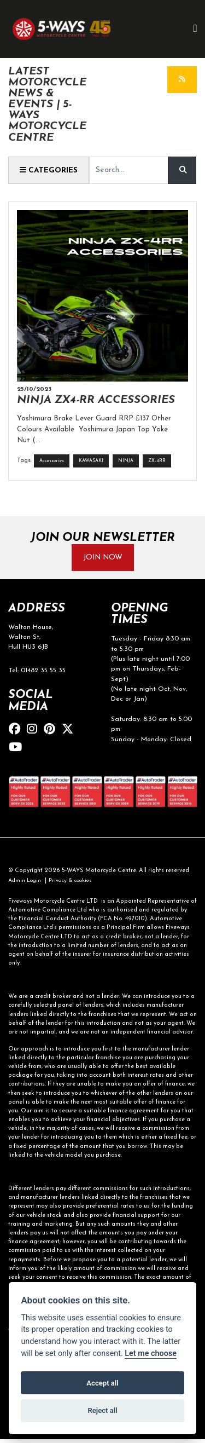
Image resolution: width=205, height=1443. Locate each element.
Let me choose (151, 1353)
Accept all (102, 1383)
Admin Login (26, 884)
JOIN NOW (103, 559)
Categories (50, 170)
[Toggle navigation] (195, 29)
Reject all (102, 1410)
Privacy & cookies (76, 884)
